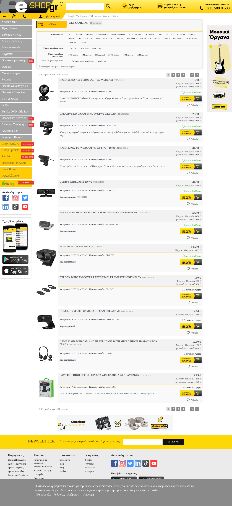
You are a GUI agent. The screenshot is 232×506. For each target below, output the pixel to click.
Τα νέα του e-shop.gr (42, 470)
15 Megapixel (142, 55)
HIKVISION (83, 38)
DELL (160, 34)
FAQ (61, 467)
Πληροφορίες (43, 494)
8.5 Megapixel (113, 55)
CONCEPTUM (135, 34)
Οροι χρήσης (39, 478)
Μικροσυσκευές (11, 47)
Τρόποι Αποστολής (16, 471)
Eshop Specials (17, 150)
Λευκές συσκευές (12, 41)
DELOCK (170, 34)
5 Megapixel (87, 55)
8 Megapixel (100, 55)
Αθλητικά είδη (10, 130)
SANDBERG (191, 38)
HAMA (72, 38)
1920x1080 (84, 48)
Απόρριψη (73, 494)
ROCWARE (178, 38)
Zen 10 (17, 157)
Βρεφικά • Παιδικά (12, 137)
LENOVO (120, 38)
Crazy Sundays (17, 144)
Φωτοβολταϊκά (10, 175)
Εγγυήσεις (89, 471)
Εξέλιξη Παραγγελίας (17, 460)
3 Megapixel (73, 55)
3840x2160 (96, 48)
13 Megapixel (128, 55)
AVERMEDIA (102, 34)
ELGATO (181, 34)
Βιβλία (6, 105)
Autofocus (101, 61)
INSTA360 (95, 38)
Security (6, 79)
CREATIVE (149, 34)
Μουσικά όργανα (11, 73)
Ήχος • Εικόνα (10, 28)
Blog (61, 464)
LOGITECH (132, 38)
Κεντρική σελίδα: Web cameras (54, 74)
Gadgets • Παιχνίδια (13, 92)
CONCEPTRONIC (118, 34)
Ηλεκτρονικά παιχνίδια (15, 85)
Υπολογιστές (9, 21)
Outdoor (6, 66)
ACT (70, 34)
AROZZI (89, 34)
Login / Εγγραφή (49, 16)
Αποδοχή (88, 494)
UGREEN (84, 42)
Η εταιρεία (38, 474)
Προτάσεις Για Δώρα (14, 162)
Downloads (90, 467)
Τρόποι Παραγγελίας (17, 464)
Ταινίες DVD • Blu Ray (15, 111)
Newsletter (41, 441)
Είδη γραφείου (10, 98)
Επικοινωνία (64, 460)
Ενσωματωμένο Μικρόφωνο (83, 61)
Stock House (9, 169)
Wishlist (192, 105)
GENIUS (191, 34)
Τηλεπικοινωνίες (11, 34)
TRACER (72, 42)
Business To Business (43, 466)
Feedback (63, 471)
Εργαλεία (7, 53)
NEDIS (157, 38)
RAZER (166, 38)
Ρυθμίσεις (59, 494)
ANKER (79, 34)
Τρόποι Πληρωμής (16, 467)
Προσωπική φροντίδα (17, 118)
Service (88, 460)
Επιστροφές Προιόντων (18, 475)
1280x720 (72, 48)
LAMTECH (108, 38)
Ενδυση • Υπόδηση (17, 125)
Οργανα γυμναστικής (17, 61)
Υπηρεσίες (89, 464)
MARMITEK (145, 38)
